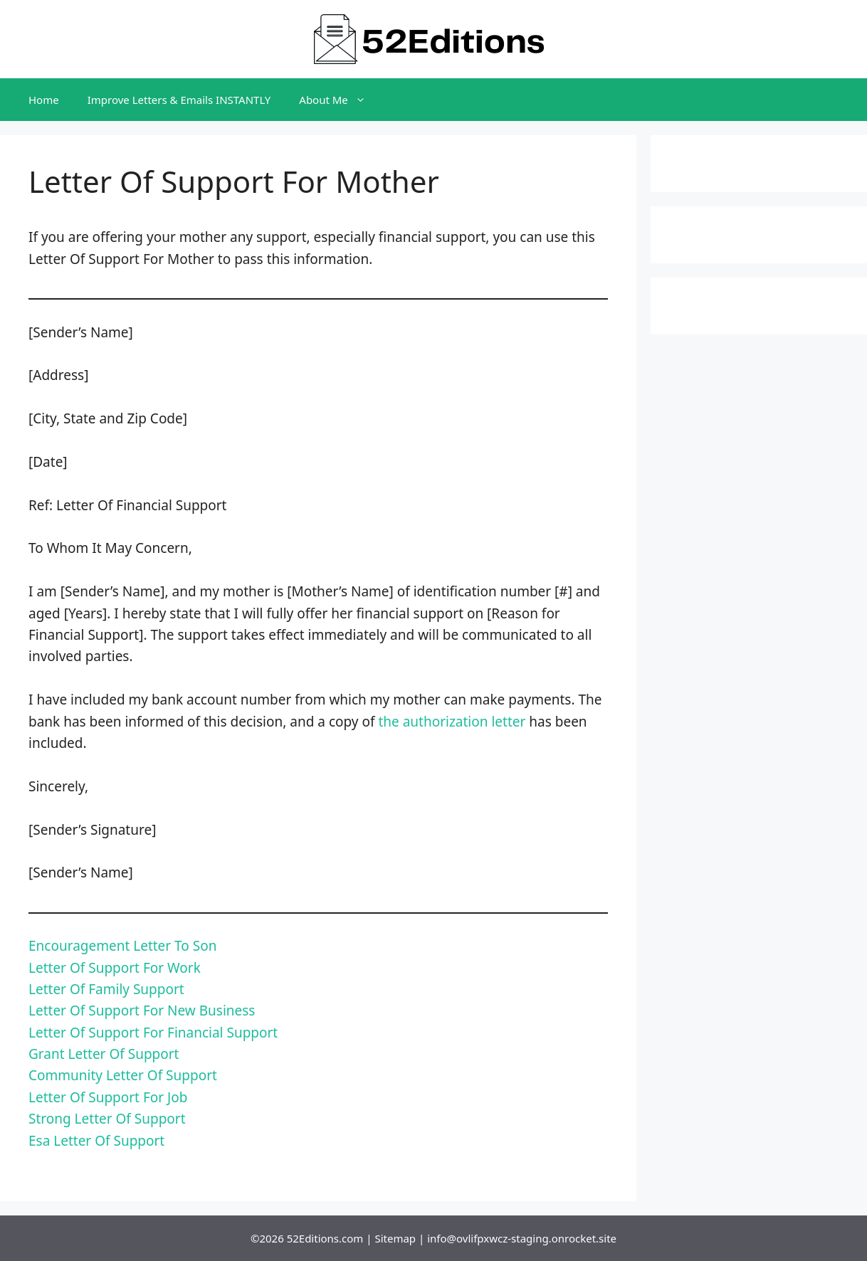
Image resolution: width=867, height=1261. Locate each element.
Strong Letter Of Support (107, 1118)
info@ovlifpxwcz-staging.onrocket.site (521, 1238)
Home (43, 100)
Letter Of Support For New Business (141, 1010)
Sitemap (395, 1238)
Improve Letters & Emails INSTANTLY (179, 100)
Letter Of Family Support (106, 989)
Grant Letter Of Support (103, 1054)
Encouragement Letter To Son (122, 945)
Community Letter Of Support (122, 1075)
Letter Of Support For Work (114, 968)
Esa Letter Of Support (96, 1140)
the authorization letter (451, 721)
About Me (339, 99)
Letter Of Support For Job (107, 1097)
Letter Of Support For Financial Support (153, 1032)
